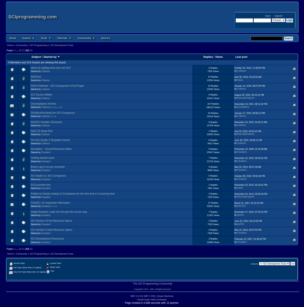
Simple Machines (165, 296)
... (17, 50)
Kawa (240, 80)
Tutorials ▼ (64, 38)
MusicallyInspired (245, 98)
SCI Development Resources (47, 238)
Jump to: (254, 264)
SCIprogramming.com (32, 16)
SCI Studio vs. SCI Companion (48, 175)
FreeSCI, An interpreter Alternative (50, 202)
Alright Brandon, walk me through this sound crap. (59, 211)
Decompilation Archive (43, 103)
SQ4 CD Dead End (41, 131)
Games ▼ (28, 38)
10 (20, 50)
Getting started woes (42, 157)
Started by (51, 56)
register (278, 15)
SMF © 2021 (149, 296)
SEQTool (36, 76)
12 (60, 107)
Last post (241, 56)
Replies (208, 56)
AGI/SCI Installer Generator (46, 122)
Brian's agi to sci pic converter (48, 166)
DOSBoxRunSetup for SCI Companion (53, 112)
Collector (45, 71)
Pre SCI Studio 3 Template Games (50, 140)
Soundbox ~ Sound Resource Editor (51, 149)
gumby (240, 215)
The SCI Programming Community (152, 283)
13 (31, 50)
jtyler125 (241, 205)
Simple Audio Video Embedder (152, 299)
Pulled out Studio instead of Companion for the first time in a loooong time (73, 193)
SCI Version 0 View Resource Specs (51, 229)
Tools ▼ (46, 38)
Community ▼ (86, 38)
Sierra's (105, 38)
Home (12, 38)
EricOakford (243, 107)
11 (23, 50)
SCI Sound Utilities (41, 94)
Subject (36, 56)
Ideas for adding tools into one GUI (51, 67)
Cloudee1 (46, 152)
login (267, 15)
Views (219, 56)
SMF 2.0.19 (136, 296)
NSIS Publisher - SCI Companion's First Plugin (57, 85)
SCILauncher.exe (41, 184)
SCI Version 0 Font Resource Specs (51, 220)
